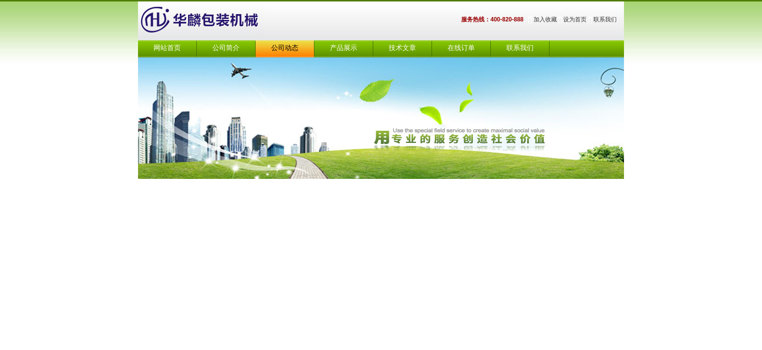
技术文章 (402, 48)
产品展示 (343, 48)
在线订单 (461, 48)
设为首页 (575, 19)
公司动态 (284, 48)
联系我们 (605, 19)
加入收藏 (545, 19)
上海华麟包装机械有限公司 (211, 20)
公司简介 (226, 48)
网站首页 (167, 48)
